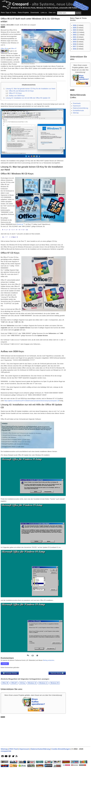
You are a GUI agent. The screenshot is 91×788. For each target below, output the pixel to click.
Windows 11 (43, 708)
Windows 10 (32, 708)
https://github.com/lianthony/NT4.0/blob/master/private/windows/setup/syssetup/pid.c (31, 425)
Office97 (14, 708)
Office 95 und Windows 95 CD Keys (21, 116)
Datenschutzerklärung (80, 108)
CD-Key (22, 708)
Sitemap (76, 113)
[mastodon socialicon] (9, 781)
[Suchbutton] (78, 13)
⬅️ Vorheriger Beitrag (10, 698)
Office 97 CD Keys (15, 118)
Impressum (77, 106)
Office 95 (3, 73)
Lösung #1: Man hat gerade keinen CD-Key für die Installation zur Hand (30, 113)
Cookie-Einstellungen (60, 774)
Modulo (19, 249)
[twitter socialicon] (13, 781)
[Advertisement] (33, 40)
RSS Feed (13, 774)
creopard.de (6, 776)
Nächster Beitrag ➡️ (57, 698)
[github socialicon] (2, 781)
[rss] (17, 781)
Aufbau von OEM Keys (17, 120)
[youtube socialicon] (6, 781)
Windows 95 (54, 708)
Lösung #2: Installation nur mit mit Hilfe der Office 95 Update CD (28, 123)
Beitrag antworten (48, 685)
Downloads (77, 103)
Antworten (4, 688)
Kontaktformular (78, 110)
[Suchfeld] (66, 13)
